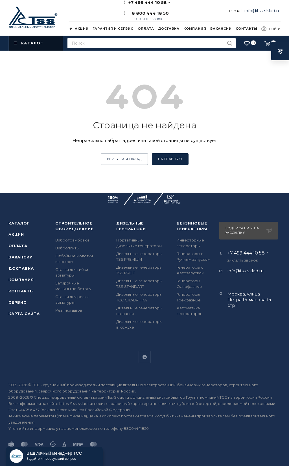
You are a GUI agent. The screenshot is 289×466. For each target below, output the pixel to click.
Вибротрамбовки (72, 240)
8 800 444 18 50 (149, 13)
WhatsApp (145, 357)
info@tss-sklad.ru (262, 10)
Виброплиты (67, 248)
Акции (16, 234)
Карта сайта (24, 313)
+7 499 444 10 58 (246, 253)
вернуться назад (124, 159)
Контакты (21, 291)
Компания (21, 279)
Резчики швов (68, 310)
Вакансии (20, 257)
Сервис (17, 302)
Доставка (21, 268)
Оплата (17, 245)
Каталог (19, 223)
